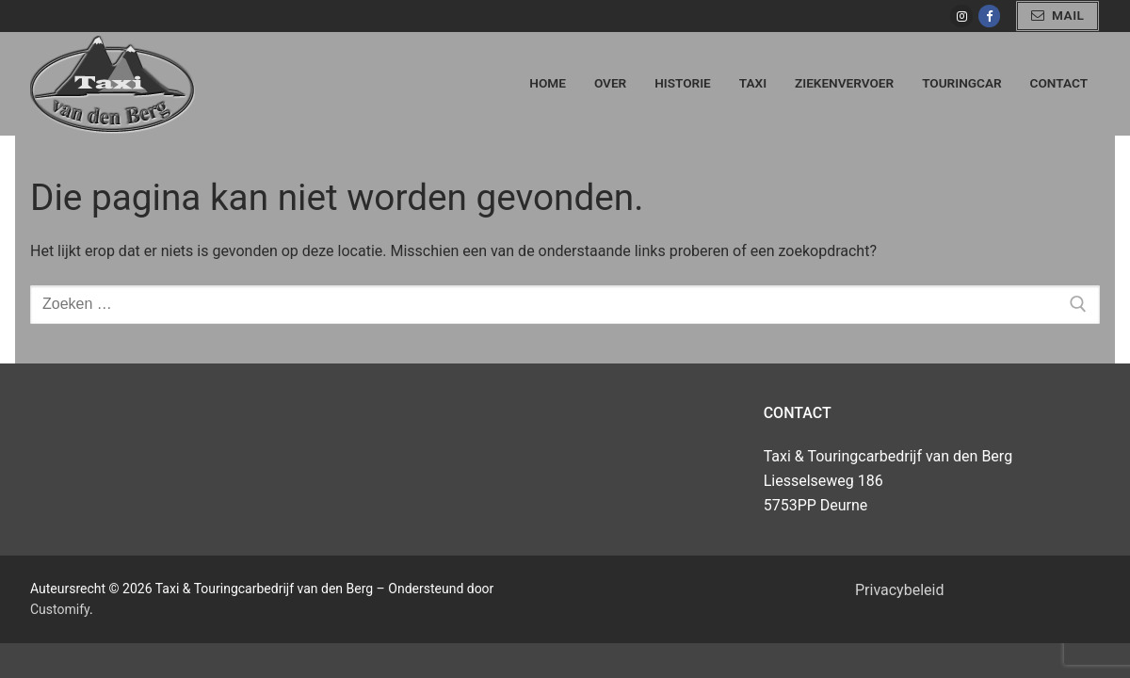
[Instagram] (961, 15)
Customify (59, 609)
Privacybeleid (899, 590)
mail (1058, 15)
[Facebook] (989, 15)
